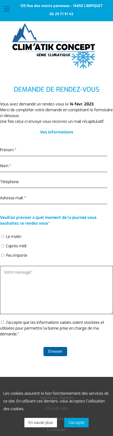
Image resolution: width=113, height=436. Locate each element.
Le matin (13, 236)
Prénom (8, 149)
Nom (5, 165)
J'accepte (76, 422)
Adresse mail (13, 198)
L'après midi (16, 246)
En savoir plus (40, 422)
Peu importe (16, 255)
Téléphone (9, 181)
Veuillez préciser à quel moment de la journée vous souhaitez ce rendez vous (48, 220)
